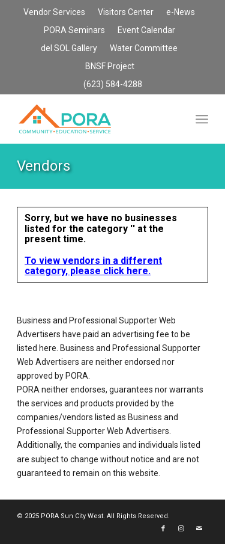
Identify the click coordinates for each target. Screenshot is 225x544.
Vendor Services (54, 12)
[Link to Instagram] (181, 529)
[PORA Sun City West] (93, 119)
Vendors (43, 165)
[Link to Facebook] (163, 529)
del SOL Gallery (69, 48)
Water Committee (144, 48)
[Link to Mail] (199, 529)
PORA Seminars (74, 30)
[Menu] (202, 119)
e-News (180, 12)
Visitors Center (126, 12)
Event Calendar (146, 30)
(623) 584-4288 (112, 84)
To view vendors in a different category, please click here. (93, 266)
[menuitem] (54, 12)
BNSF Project (109, 66)
